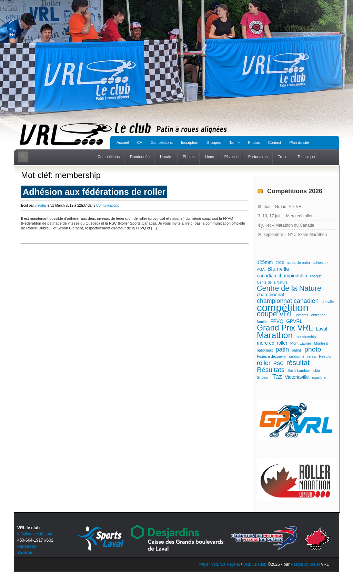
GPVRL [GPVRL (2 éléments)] (294, 321)
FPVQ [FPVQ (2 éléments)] (276, 321)
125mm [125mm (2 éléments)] (265, 262)
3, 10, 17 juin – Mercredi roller (285, 216)
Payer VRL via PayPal (219, 564)
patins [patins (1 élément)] (297, 350)
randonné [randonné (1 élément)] (296, 356)
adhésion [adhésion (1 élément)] (320, 262)
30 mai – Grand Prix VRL (281, 206)
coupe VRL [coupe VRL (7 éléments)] (275, 314)
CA (139, 142)
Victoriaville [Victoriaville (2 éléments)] (297, 377)
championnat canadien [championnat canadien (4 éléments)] (288, 301)
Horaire (166, 157)
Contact (274, 142)
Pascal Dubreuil (305, 564)
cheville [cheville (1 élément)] (328, 301)
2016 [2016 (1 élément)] (280, 262)
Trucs (282, 157)
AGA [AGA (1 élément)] (261, 269)
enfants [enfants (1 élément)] (302, 315)
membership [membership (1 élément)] (306, 337)
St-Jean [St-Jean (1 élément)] (263, 377)
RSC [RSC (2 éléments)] (278, 363)
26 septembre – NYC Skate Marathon (292, 234)
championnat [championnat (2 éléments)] (270, 294)
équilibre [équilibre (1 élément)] (318, 377)
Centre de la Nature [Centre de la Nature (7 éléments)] (289, 288)
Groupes (213, 142)
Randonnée (140, 157)
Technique (306, 157)
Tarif (234, 142)
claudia (40, 205)
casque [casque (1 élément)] (316, 276)
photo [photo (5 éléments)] (312, 349)
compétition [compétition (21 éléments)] (283, 308)
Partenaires (258, 157)
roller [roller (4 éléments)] (264, 363)
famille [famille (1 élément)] (262, 321)
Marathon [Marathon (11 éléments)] (275, 335)
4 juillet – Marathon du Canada (286, 225)
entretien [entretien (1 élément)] (318, 315)
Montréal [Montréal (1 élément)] (321, 343)
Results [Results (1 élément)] (325, 356)
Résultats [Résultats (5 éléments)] (270, 370)
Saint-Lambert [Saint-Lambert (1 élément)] (299, 370)
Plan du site (299, 142)
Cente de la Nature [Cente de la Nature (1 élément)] (272, 282)
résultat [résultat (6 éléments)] (298, 362)
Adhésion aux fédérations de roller (94, 192)
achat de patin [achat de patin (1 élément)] (298, 262)
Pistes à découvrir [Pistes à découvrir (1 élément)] (271, 356)
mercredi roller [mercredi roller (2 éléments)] (272, 343)
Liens (209, 157)
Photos (254, 142)
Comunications (107, 205)
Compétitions (162, 142)
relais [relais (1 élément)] (311, 356)
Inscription (189, 142)
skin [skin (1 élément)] (316, 370)
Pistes (231, 157)
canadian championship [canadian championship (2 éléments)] (282, 275)
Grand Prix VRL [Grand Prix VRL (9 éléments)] (285, 328)
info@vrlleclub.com (34, 534)
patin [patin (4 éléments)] (282, 349)
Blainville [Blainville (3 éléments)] (278, 269)
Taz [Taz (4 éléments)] (277, 377)
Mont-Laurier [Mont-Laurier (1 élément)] (300, 343)
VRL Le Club (255, 564)
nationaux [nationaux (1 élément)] (265, 350)
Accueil (123, 142)
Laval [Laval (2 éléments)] (321, 329)
